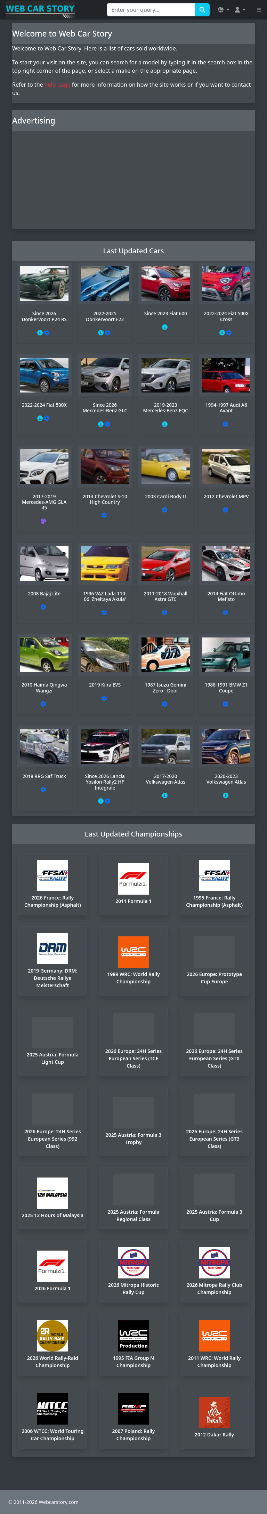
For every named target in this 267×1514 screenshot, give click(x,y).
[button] (223, 10)
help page (57, 84)
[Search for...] (151, 9)
